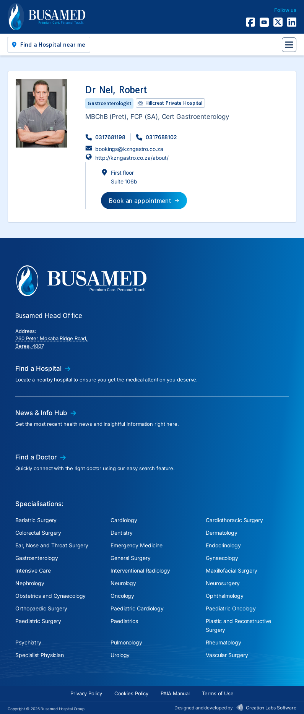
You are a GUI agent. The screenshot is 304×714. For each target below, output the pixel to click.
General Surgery (131, 558)
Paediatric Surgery (38, 621)
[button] (49, 44)
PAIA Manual (175, 693)
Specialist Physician (39, 655)
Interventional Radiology (140, 570)
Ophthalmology (225, 595)
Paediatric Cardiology (137, 608)
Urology (120, 655)
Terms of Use (218, 693)
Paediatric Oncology (231, 608)
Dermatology (221, 532)
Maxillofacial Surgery (231, 570)
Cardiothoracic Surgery (234, 520)
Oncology (122, 595)
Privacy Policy (86, 693)
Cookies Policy (131, 693)
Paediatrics (124, 621)
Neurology (123, 583)
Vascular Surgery (227, 655)
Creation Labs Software (271, 708)
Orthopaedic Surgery (41, 608)
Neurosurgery (223, 583)
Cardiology (124, 520)
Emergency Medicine (137, 545)
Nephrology (29, 583)
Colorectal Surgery (38, 532)
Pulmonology (126, 642)
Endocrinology (223, 545)
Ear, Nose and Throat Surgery (51, 545)
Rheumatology (223, 642)
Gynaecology (222, 558)
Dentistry (122, 532)
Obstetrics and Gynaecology (50, 595)
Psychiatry (28, 642)
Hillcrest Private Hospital (173, 103)
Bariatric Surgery (36, 520)
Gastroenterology (36, 558)
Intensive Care (33, 570)
